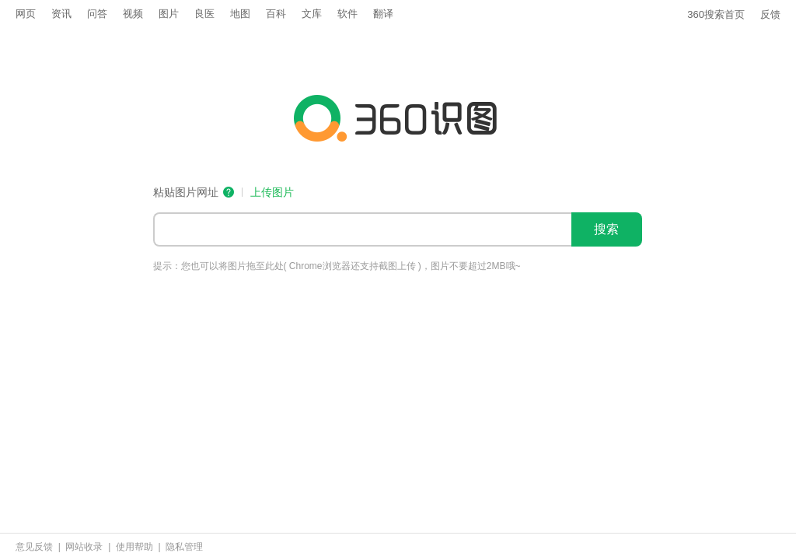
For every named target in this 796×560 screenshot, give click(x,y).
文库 (312, 13)
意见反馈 (34, 546)
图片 (169, 13)
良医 (204, 13)
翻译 (383, 13)
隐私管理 (184, 546)
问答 (97, 13)
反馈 (770, 14)
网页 (26, 13)
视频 (133, 13)
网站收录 (84, 546)
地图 (240, 13)
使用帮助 (134, 546)
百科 (276, 13)
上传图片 (272, 192)
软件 (347, 13)
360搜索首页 (716, 14)
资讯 (61, 13)
